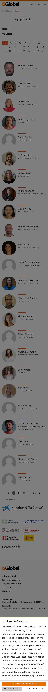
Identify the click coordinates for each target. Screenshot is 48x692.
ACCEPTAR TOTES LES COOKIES (24, 684)
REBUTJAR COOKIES (12, 689)
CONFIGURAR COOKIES (36, 689)
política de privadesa (32, 675)
